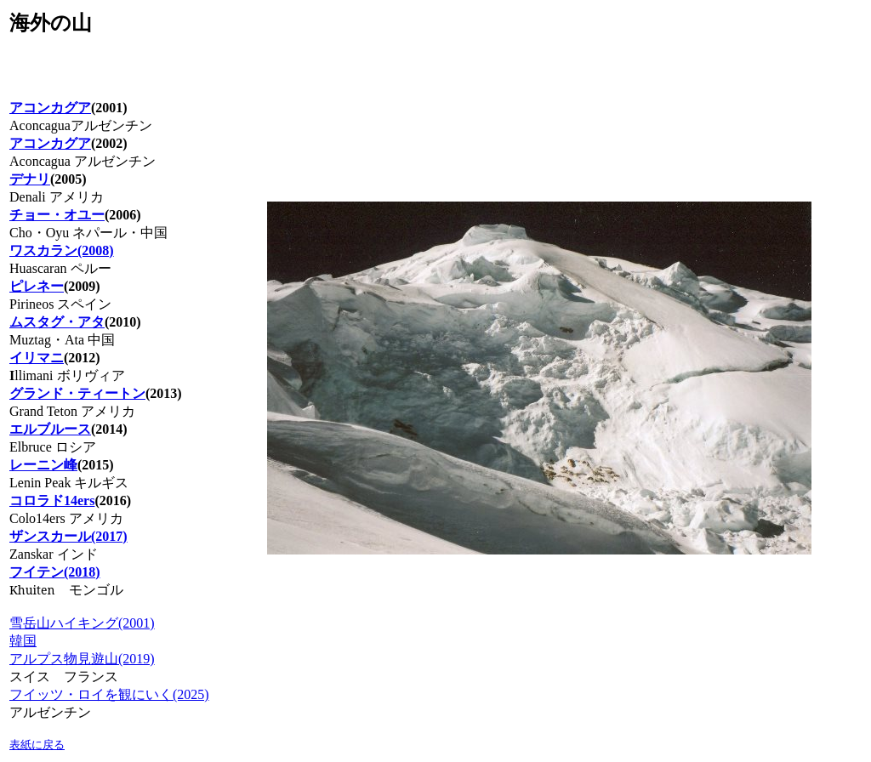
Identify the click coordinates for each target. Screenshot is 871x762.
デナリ (29, 179)
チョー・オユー (57, 215)
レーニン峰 (43, 465)
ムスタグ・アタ (57, 322)
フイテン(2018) (54, 572)
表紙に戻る (37, 744)
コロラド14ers (51, 500)
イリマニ (36, 357)
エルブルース (50, 429)
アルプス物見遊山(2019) (82, 658)
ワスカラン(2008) (61, 250)
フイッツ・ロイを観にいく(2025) (109, 694)
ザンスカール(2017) (68, 536)
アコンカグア (50, 143)
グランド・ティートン (77, 393)
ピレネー (36, 286)
